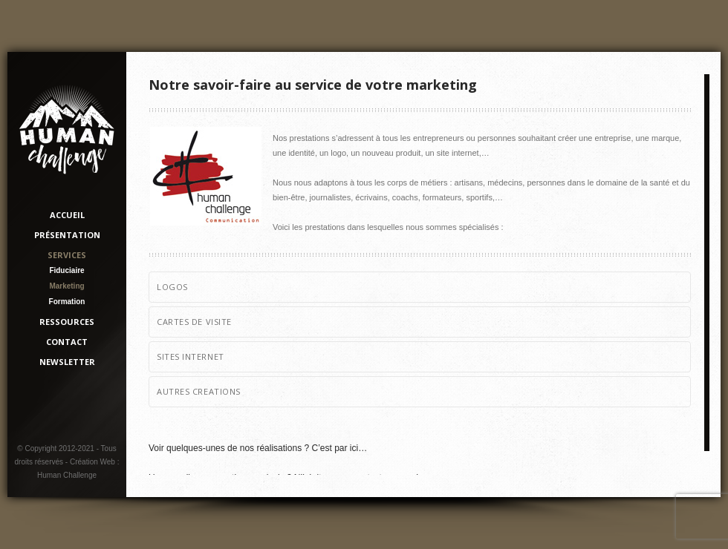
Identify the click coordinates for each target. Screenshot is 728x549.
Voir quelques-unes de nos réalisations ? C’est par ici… (258, 448)
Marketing (66, 286)
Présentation (67, 234)
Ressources (66, 321)
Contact (67, 341)
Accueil (67, 214)
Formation (67, 301)
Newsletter (67, 361)
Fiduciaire (66, 270)
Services (67, 254)
